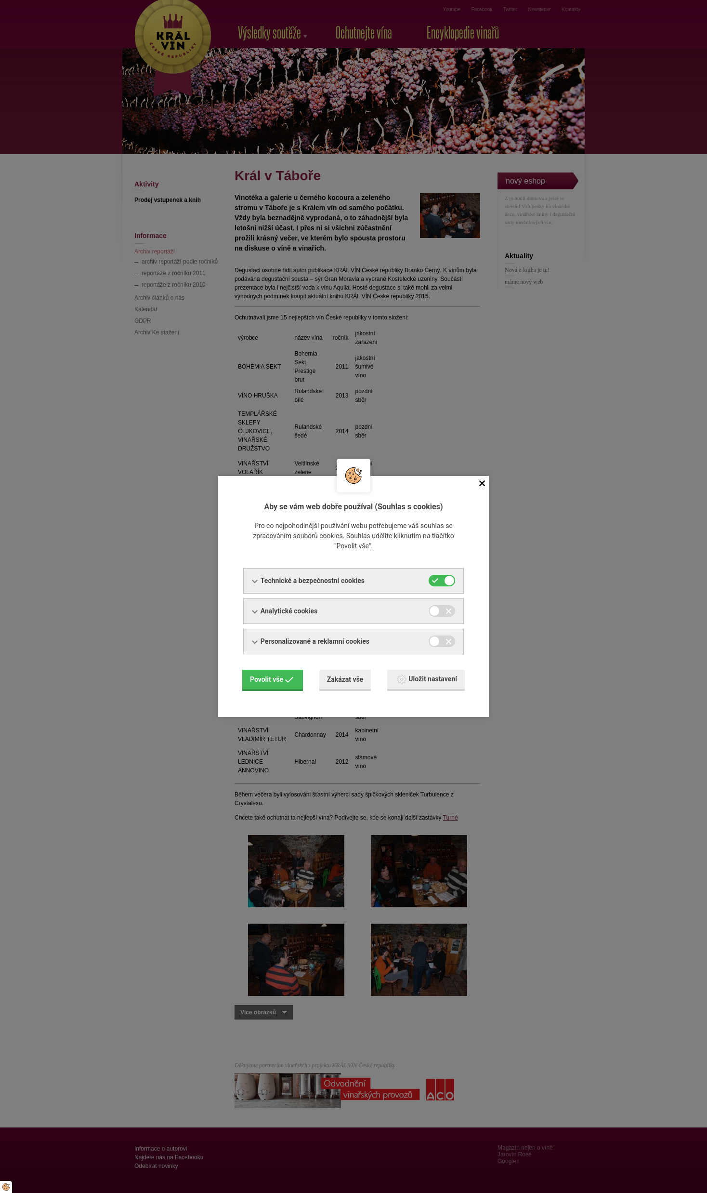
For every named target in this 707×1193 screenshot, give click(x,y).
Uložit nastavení (427, 679)
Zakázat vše (345, 679)
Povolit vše (271, 679)
